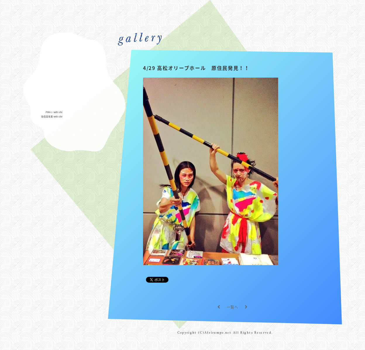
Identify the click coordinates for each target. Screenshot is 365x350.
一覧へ (232, 307)
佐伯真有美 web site (51, 116)
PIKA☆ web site (54, 112)
